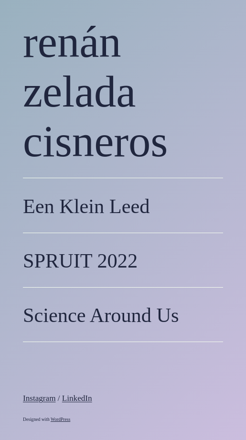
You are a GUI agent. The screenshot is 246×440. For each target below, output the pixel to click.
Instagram (39, 398)
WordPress (60, 419)
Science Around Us (101, 315)
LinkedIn (77, 398)
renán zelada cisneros (95, 92)
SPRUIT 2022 (80, 260)
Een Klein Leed (86, 206)
